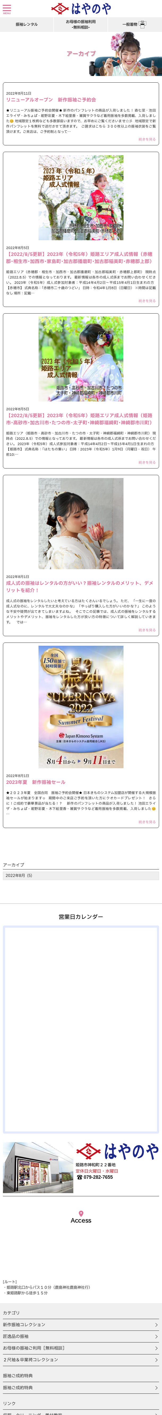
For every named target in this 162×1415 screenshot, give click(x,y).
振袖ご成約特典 (18, 1388)
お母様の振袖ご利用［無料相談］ (35, 1348)
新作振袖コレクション (24, 1325)
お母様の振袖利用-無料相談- (81, 24)
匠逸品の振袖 (15, 1336)
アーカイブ (13, 865)
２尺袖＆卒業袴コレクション (30, 1360)
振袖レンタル (27, 24)
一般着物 (135, 24)
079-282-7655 (94, 1177)
